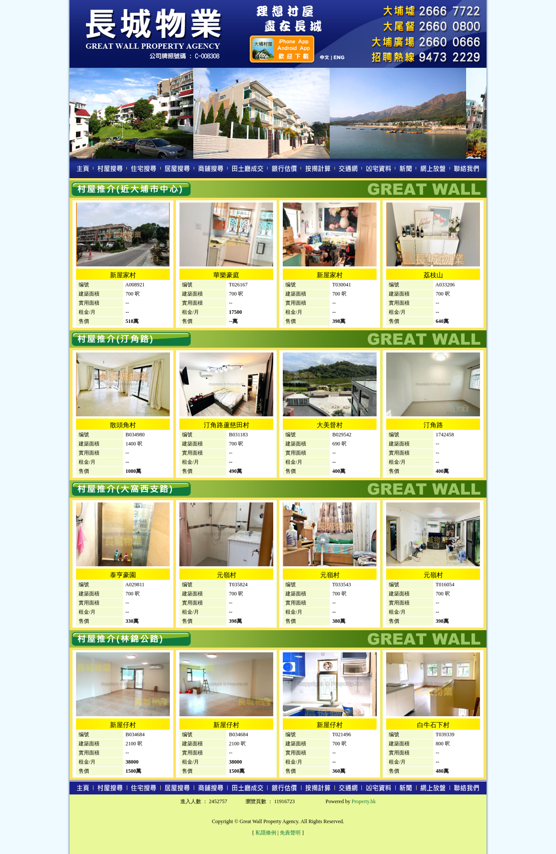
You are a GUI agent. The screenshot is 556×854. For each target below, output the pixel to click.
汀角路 (433, 425)
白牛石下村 (433, 724)
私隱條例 (265, 833)
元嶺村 (226, 575)
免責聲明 (290, 833)
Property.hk (363, 801)
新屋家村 (123, 275)
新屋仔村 (123, 724)
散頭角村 (123, 425)
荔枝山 (433, 275)
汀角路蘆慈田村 (226, 425)
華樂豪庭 (226, 275)
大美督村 (330, 425)
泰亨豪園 (123, 575)
